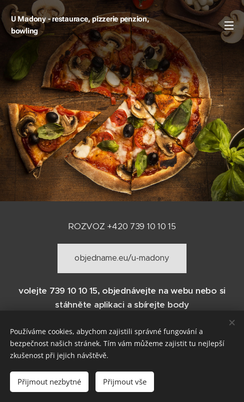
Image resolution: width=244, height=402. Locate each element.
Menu (229, 25)
